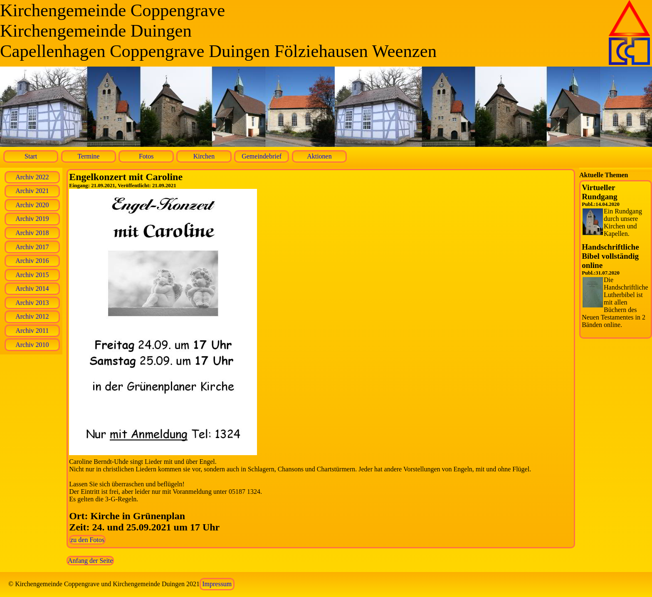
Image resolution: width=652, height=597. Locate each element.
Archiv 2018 (32, 232)
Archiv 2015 (32, 274)
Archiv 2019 (32, 218)
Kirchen (204, 156)
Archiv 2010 (32, 344)
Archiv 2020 (32, 204)
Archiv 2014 (32, 288)
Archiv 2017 (32, 246)
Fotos (146, 156)
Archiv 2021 (32, 190)
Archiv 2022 (32, 177)
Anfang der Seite (90, 560)
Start (31, 156)
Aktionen (319, 156)
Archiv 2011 (32, 330)
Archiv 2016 (32, 260)
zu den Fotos (87, 539)
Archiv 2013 (32, 302)
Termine (88, 156)
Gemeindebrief (262, 156)
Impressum (217, 583)
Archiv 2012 (32, 316)
